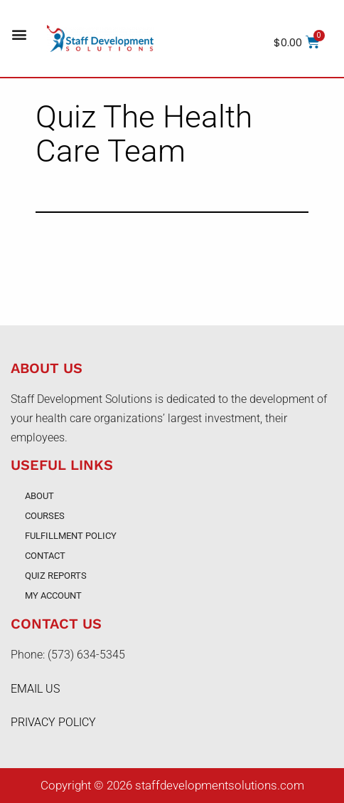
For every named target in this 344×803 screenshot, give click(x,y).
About (39, 495)
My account (53, 595)
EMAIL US (35, 689)
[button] (19, 34)
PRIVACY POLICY (53, 722)
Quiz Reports (56, 575)
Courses (45, 515)
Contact (45, 555)
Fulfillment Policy (71, 535)
